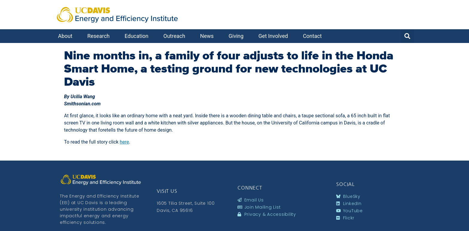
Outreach (175, 36)
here (124, 142)
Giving (237, 36)
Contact (314, 36)
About (66, 36)
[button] (407, 36)
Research (100, 36)
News (208, 36)
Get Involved (274, 36)
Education (137, 36)
